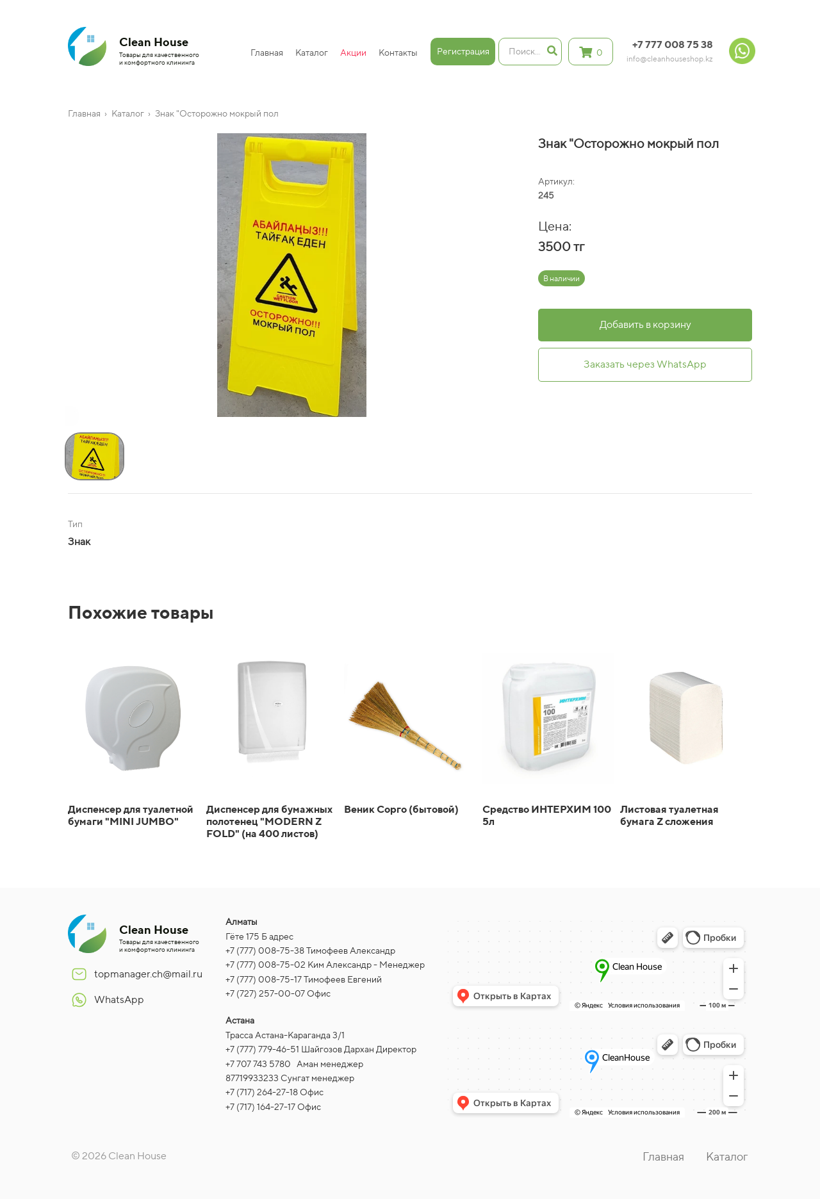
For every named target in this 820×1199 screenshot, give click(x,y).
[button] (68, 418)
